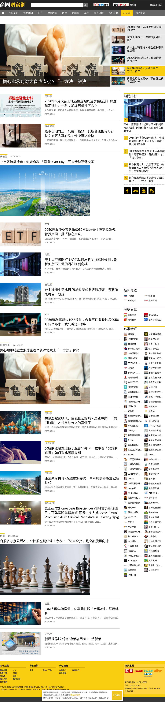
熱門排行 (130, 96)
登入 (160, 5)
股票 (15, 673)
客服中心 (75, 670)
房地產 (2, 676)
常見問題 (62, 673)
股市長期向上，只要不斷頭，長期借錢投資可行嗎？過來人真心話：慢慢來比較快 (146, 167)
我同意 (116, 695)
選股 (31, 670)
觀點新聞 (3, 670)
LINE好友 (135, 190)
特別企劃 (16, 679)
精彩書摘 (3, 682)
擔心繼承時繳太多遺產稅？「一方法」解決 (44, 81)
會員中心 (62, 670)
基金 (15, 676)
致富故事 (3, 673)
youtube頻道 (143, 190)
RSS (151, 190)
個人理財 (3, 679)
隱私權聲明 (75, 695)
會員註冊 (154, 5)
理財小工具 (47, 670)
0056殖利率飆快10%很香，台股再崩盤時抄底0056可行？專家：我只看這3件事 (146, 141)
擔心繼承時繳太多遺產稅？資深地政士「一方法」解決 (146, 179)
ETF (14, 670)
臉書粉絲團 (127, 190)
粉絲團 (133, 5)
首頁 (5, 13)
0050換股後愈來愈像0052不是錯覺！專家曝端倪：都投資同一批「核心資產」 (147, 154)
